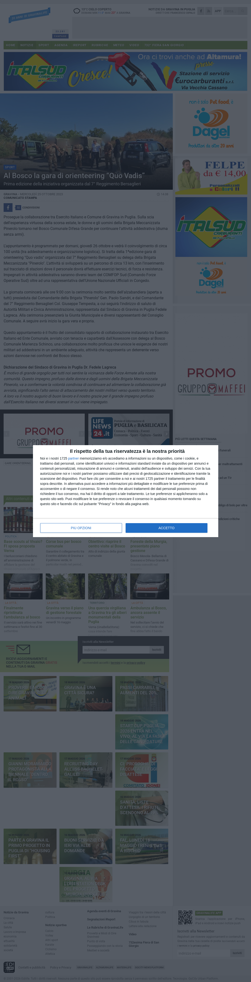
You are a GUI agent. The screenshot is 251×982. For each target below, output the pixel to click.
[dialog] (125, 491)
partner (73, 458)
